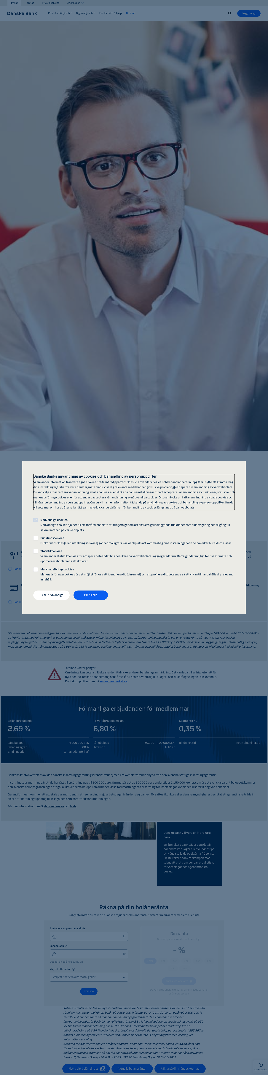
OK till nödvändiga (51, 595)
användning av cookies (162, 502)
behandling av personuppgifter (203, 502)
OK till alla (90, 595)
